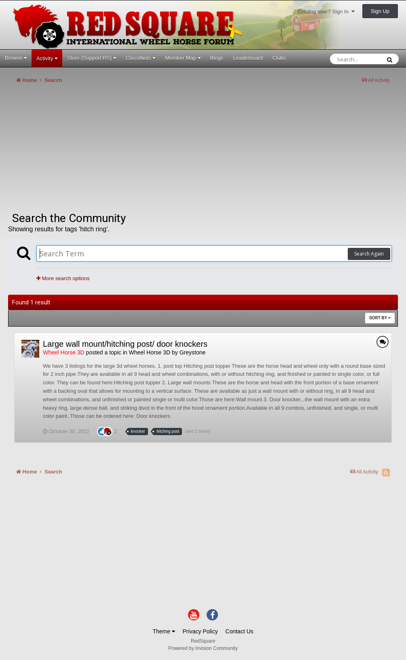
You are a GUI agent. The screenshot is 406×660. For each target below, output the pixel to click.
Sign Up (380, 11)
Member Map (182, 58)
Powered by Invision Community (202, 648)
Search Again (369, 253)
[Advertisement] (102, 150)
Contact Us (239, 631)
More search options (62, 278)
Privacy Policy (200, 631)
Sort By (380, 318)
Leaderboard (248, 58)
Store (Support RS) (91, 58)
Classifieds (140, 58)
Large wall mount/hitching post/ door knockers (125, 343)
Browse (16, 58)
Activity (46, 58)
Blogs (217, 58)
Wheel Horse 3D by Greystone (167, 352)
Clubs (279, 58)
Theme (163, 631)
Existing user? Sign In (326, 11)
